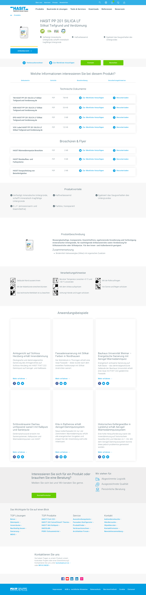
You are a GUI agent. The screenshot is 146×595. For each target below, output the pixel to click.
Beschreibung (82, 80)
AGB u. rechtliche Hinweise (76, 589)
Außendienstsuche (112, 519)
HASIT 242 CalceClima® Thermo (55, 522)
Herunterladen (121, 150)
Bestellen (113, 63)
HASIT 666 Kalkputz (50, 525)
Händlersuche (110, 522)
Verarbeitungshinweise (117, 80)
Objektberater (110, 525)
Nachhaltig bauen (17, 528)
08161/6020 (44, 565)
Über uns (39, 2)
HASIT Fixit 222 (48, 519)
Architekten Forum (81, 531)
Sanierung (14, 531)
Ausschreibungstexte (82, 519)
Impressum (57, 589)
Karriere (47, 2)
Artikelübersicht (24, 51)
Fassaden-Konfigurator (82, 522)
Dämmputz (14, 522)
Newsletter (64, 2)
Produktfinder (79, 525)
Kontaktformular (44, 495)
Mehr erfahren (19, 379)
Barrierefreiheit (110, 589)
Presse (55, 2)
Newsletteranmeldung (113, 531)
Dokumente (25, 80)
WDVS (12, 534)
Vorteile (53, 80)
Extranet (131, 589)
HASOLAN (46, 528)
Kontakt (90, 63)
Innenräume (15, 525)
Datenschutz (95, 589)
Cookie (122, 589)
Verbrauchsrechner (81, 528)
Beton (12, 519)
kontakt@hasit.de (63, 563)
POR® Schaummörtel (50, 531)
